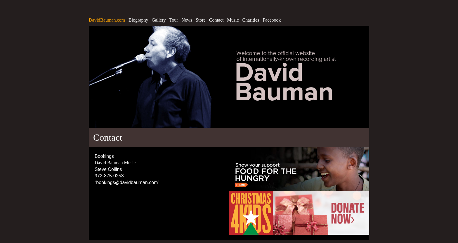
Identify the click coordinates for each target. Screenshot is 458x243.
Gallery (159, 20)
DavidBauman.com (107, 20)
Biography (138, 20)
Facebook (272, 20)
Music (233, 20)
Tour (173, 20)
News (186, 20)
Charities (250, 20)
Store (201, 20)
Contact (216, 20)
